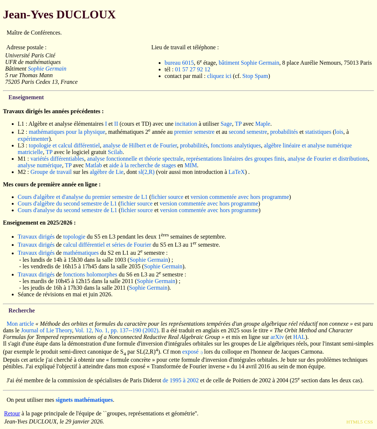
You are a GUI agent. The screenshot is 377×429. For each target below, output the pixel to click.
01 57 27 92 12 (192, 69)
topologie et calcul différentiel (64, 145)
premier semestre (194, 132)
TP (238, 124)
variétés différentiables (57, 158)
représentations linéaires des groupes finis (235, 158)
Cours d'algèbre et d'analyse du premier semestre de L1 (83, 197)
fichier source (167, 197)
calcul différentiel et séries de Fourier (107, 245)
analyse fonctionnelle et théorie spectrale (135, 158)
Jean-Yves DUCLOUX (59, 14)
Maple (262, 124)
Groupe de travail (51, 172)
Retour (12, 413)
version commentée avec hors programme (240, 197)
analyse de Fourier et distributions (328, 158)
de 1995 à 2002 (181, 381)
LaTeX (237, 172)
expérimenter (33, 139)
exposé (190, 351)
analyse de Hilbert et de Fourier (140, 145)
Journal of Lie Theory (46, 330)
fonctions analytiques (236, 145)
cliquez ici (219, 76)
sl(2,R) (146, 172)
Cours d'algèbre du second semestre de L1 (67, 203)
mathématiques (81, 253)
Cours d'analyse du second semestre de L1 (67, 210)
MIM (190, 165)
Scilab (115, 152)
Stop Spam (255, 76)
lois (339, 132)
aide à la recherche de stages (142, 165)
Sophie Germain (47, 68)
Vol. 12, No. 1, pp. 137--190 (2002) (116, 330)
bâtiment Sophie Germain (249, 63)
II (116, 124)
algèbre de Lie (107, 172)
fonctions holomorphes (90, 274)
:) (201, 352)
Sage (226, 124)
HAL (299, 337)
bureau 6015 (179, 63)
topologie (74, 236)
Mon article (20, 324)
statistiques (318, 132)
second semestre (248, 132)
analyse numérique (40, 165)
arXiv (277, 337)
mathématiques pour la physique (67, 132)
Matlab (93, 165)
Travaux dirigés (36, 236)
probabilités (284, 132)
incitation (186, 124)
